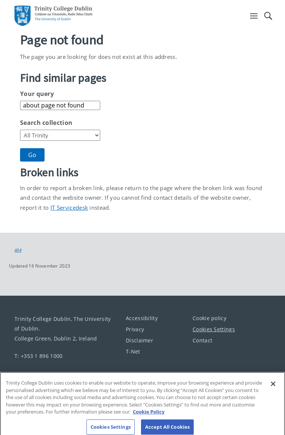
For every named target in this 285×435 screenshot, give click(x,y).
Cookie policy (209, 318)
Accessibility (142, 318)
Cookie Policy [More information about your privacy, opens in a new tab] (148, 416)
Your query (37, 94)
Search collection (46, 123)
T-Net (133, 351)
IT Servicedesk (69, 207)
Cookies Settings (214, 329)
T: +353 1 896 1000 (38, 355)
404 (18, 250)
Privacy (135, 329)
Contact (202, 340)
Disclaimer (139, 340)
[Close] (273, 389)
